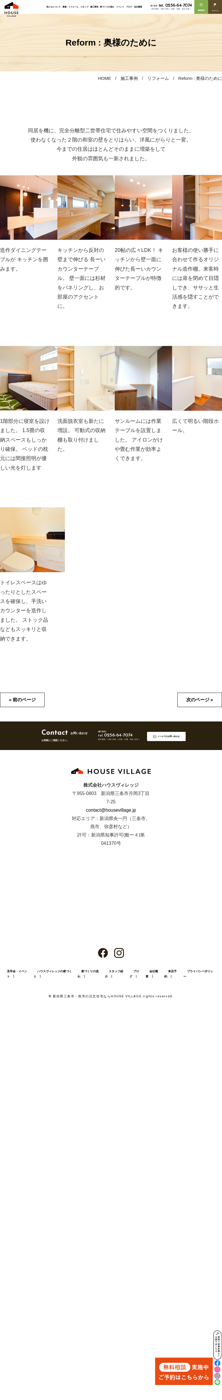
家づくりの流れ (107, 7)
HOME (104, 78)
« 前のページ (22, 699)
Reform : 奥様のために (200, 78)
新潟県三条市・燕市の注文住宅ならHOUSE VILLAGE (97, 996)
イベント (120, 7)
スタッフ (84, 7)
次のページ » (199, 699)
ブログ (129, 7)
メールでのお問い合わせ (168, 736)
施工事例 (94, 7)
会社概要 (138, 7)
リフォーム (73, 7)
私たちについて (53, 7)
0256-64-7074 (175, 5)
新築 (65, 7)
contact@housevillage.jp (111, 810)
